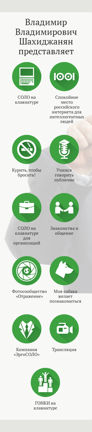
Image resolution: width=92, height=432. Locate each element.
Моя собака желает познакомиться (65, 296)
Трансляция (64, 349)
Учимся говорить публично (64, 175)
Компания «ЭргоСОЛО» (26, 352)
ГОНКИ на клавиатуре (45, 405)
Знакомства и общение (64, 231)
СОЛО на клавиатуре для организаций (26, 235)
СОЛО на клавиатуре (27, 100)
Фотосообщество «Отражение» (29, 294)
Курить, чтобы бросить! (26, 172)
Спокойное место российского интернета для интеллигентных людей (67, 109)
